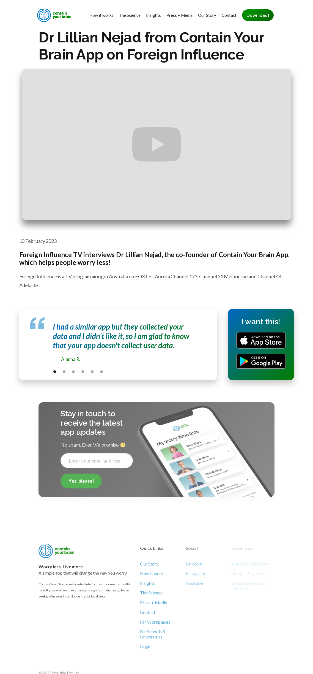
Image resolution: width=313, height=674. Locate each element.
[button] (54, 371)
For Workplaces (155, 621)
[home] (55, 15)
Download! (257, 15)
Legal (145, 646)
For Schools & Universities (153, 634)
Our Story (207, 15)
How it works (101, 15)
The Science (130, 15)
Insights (153, 15)
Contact (229, 15)
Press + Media (179, 15)
